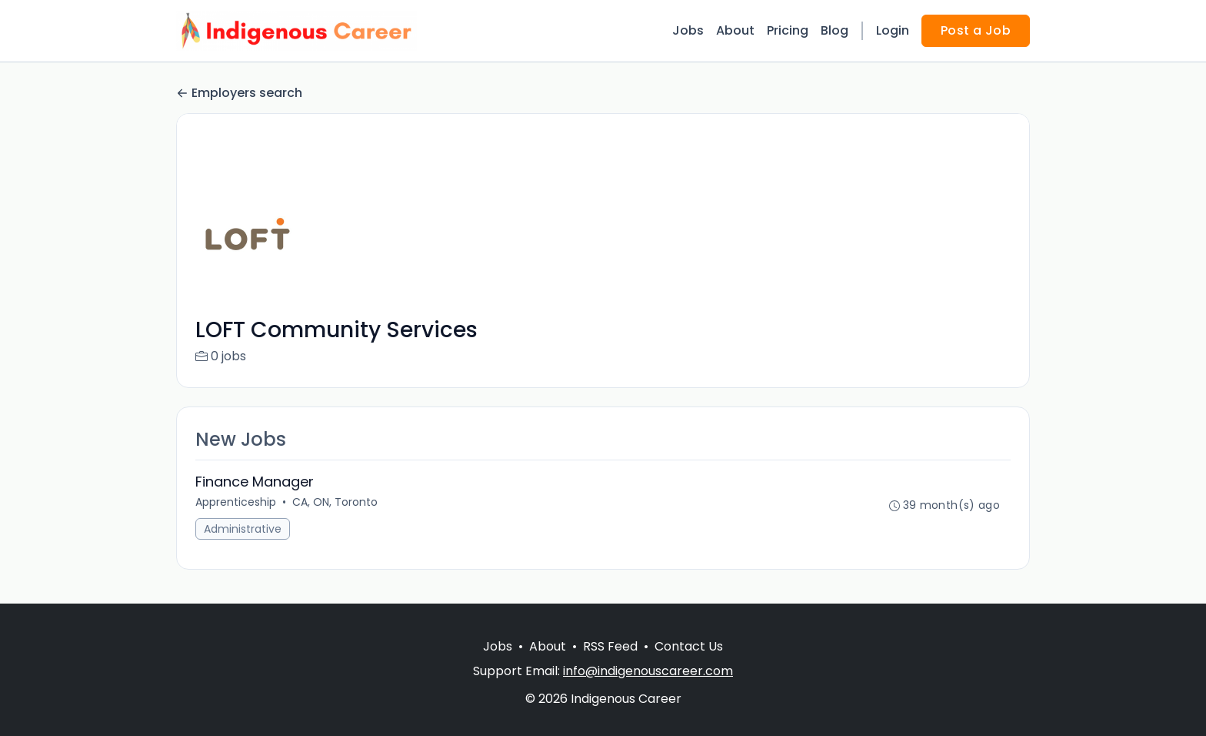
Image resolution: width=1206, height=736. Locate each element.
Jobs (688, 30)
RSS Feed (610, 646)
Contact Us (689, 646)
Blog (834, 30)
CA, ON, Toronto (335, 502)
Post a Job (976, 30)
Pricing (787, 30)
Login (892, 30)
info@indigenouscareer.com (648, 671)
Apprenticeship (235, 502)
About (735, 30)
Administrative (243, 529)
